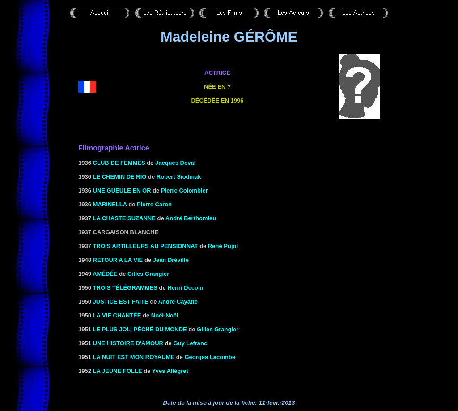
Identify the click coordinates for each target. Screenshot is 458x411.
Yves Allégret (170, 371)
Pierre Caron (154, 204)
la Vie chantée (117, 315)
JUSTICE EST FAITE (120, 301)
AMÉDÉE (105, 273)
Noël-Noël (164, 315)
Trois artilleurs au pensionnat (145, 246)
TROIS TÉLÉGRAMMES (125, 287)
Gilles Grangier (148, 273)
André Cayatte (178, 301)
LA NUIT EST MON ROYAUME (134, 357)
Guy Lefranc (190, 343)
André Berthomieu (190, 218)
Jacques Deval (175, 162)
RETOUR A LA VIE (118, 260)
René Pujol (223, 246)
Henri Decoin (185, 287)
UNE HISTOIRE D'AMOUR (128, 343)
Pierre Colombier (184, 190)
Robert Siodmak (179, 176)
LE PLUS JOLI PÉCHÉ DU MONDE (140, 329)
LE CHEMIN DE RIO (120, 176)
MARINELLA (110, 204)
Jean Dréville (171, 260)
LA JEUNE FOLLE (117, 371)
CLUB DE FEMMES (119, 162)
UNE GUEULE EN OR (122, 190)
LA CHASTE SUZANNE (124, 218)
